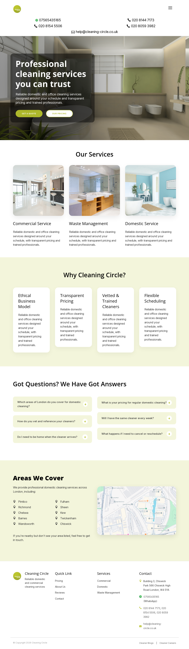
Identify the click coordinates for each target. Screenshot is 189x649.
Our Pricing (59, 114)
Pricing (59, 580)
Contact (59, 598)
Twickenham (68, 518)
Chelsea (23, 512)
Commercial (104, 580)
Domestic (102, 586)
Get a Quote (29, 114)
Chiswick (65, 524)
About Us (60, 586)
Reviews (60, 592)
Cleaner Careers (167, 643)
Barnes (22, 518)
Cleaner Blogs (146, 643)
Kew (63, 512)
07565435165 (151, 596)
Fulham (64, 501)
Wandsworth (26, 524)
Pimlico (22, 501)
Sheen (64, 507)
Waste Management (108, 592)
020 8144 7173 (151, 608)
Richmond (24, 507)
